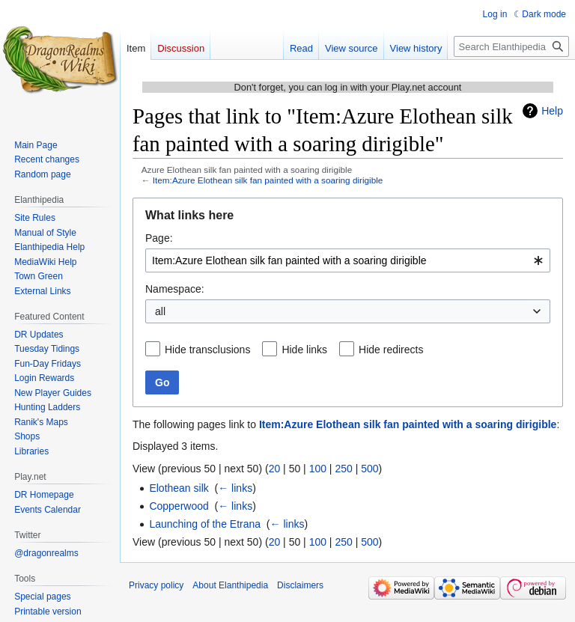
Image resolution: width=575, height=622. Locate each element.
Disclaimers (300, 585)
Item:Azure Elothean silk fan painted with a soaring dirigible (268, 180)
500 (369, 469)
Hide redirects (391, 350)
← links (235, 488)
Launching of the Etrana (205, 524)
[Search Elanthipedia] (511, 46)
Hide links (304, 350)
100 (317, 469)
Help (552, 111)
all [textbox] (160, 311)
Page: (159, 238)
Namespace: (174, 289)
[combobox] (347, 260)
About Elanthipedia (230, 585)
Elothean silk (178, 488)
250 (343, 469)
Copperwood (178, 506)
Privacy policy (156, 585)
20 (275, 469)
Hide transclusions (207, 350)
